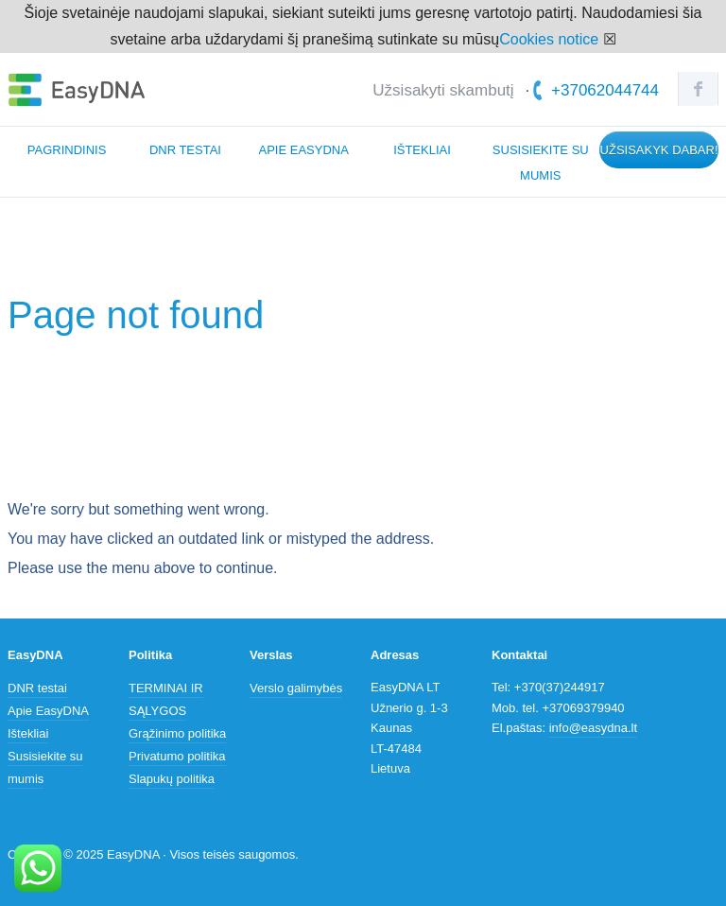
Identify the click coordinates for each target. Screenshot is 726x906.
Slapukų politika (172, 779)
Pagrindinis (67, 150)
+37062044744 (596, 90)
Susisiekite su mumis (541, 163)
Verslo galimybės (296, 688)
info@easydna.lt (593, 728)
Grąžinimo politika (177, 733)
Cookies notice (548, 39)
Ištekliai (422, 150)
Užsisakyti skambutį (442, 90)
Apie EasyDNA (304, 150)
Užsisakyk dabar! (659, 150)
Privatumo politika (177, 756)
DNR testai (185, 150)
